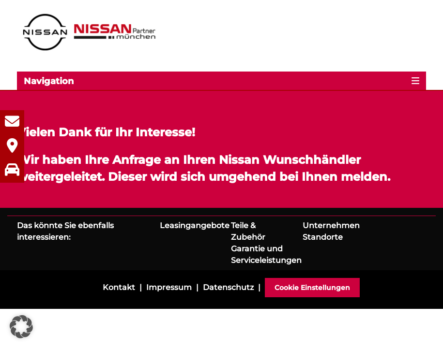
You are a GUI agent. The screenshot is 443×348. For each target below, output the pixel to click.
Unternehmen (331, 225)
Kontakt (119, 287)
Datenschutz (228, 287)
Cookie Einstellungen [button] (312, 287)
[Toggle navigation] (221, 81)
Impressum (169, 287)
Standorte (323, 237)
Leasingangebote (194, 225)
